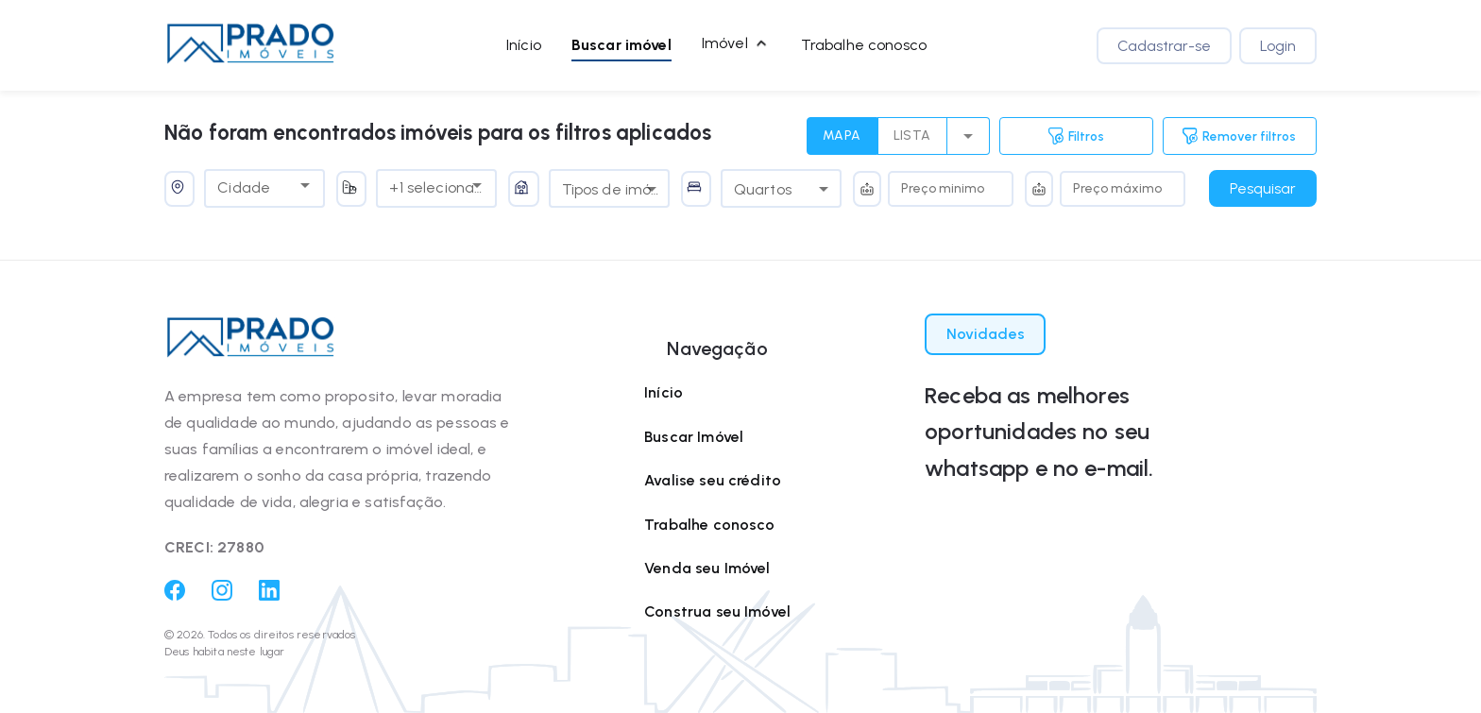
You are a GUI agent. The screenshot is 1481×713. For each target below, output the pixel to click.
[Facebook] (174, 595)
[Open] (305, 185)
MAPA (842, 136)
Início (523, 45)
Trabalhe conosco (864, 45)
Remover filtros (1239, 136)
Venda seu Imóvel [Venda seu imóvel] (707, 568)
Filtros (1076, 136)
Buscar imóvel (621, 45)
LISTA (912, 136)
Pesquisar (1263, 188)
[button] (250, 45)
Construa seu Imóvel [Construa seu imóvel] (717, 611)
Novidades (985, 334)
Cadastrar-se (1164, 46)
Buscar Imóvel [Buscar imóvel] (693, 437)
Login (1278, 46)
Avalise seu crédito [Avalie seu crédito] (712, 480)
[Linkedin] (269, 595)
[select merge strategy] (968, 136)
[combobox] (250, 185)
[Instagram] (222, 595)
